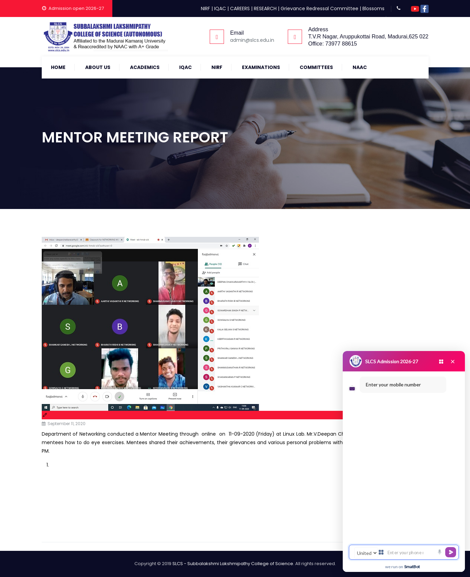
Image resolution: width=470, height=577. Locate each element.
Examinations (261, 67)
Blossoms (373, 8)
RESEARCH (265, 8)
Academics (144, 67)
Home (58, 67)
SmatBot (412, 566)
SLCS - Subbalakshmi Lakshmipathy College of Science (232, 563)
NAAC (360, 67)
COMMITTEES (316, 67)
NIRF (205, 8)
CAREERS (240, 8)
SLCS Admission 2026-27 (391, 361)
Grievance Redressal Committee (319, 8)
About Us (97, 67)
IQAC (220, 8)
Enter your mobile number (393, 384)
